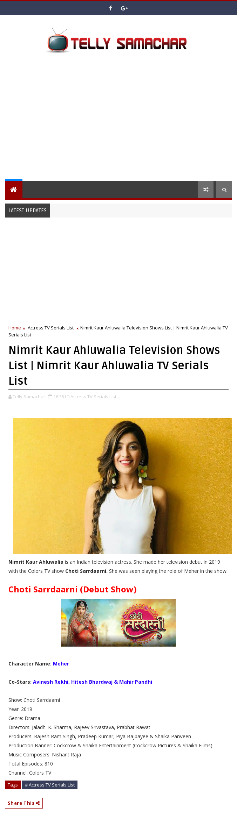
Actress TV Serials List (51, 328)
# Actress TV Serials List (50, 785)
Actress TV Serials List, (93, 396)
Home (14, 328)
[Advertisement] (121, 120)
